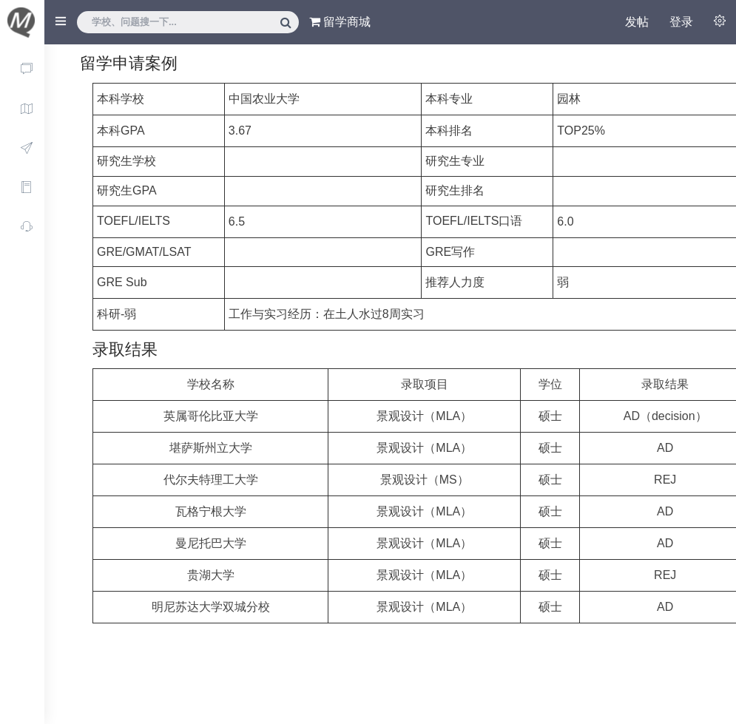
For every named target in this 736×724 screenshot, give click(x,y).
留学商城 (340, 22)
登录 (681, 22)
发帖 (637, 22)
